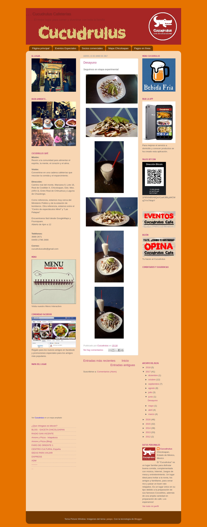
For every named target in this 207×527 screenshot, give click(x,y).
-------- (34, 464)
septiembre (154, 384)
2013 (148, 432)
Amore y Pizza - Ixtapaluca (45, 437)
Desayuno (90, 62)
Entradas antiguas (122, 365)
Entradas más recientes (99, 360)
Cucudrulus (39, 418)
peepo (110, 519)
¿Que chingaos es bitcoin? (44, 426)
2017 (148, 371)
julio (150, 392)
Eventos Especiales (65, 48)
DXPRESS (37, 457)
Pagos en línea (142, 48)
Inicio (125, 360)
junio (150, 396)
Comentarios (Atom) (107, 371)
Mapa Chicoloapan (118, 48)
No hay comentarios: (93, 350)
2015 (148, 424)
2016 (148, 419)
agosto (151, 388)
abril (150, 410)
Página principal (40, 48)
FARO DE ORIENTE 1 (42, 445)
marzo (151, 414)
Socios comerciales (92, 48)
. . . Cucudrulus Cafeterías (48, 14)
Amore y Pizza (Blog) (42, 441)
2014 (148, 428)
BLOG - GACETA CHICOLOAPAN (48, 429)
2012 (148, 436)
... (32, 468)
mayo (151, 406)
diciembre (153, 375)
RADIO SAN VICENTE (43, 433)
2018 (148, 367)
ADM (34, 460)
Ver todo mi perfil (150, 506)
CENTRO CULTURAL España (46, 449)
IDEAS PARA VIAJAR (42, 453)
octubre (152, 379)
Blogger (138, 519)
